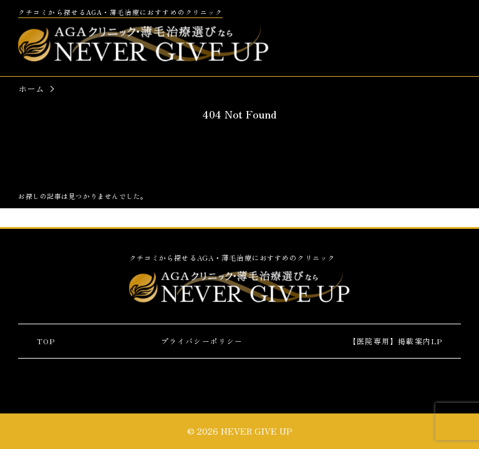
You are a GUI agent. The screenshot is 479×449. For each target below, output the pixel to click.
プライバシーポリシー (202, 341)
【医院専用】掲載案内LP (395, 341)
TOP (46, 341)
